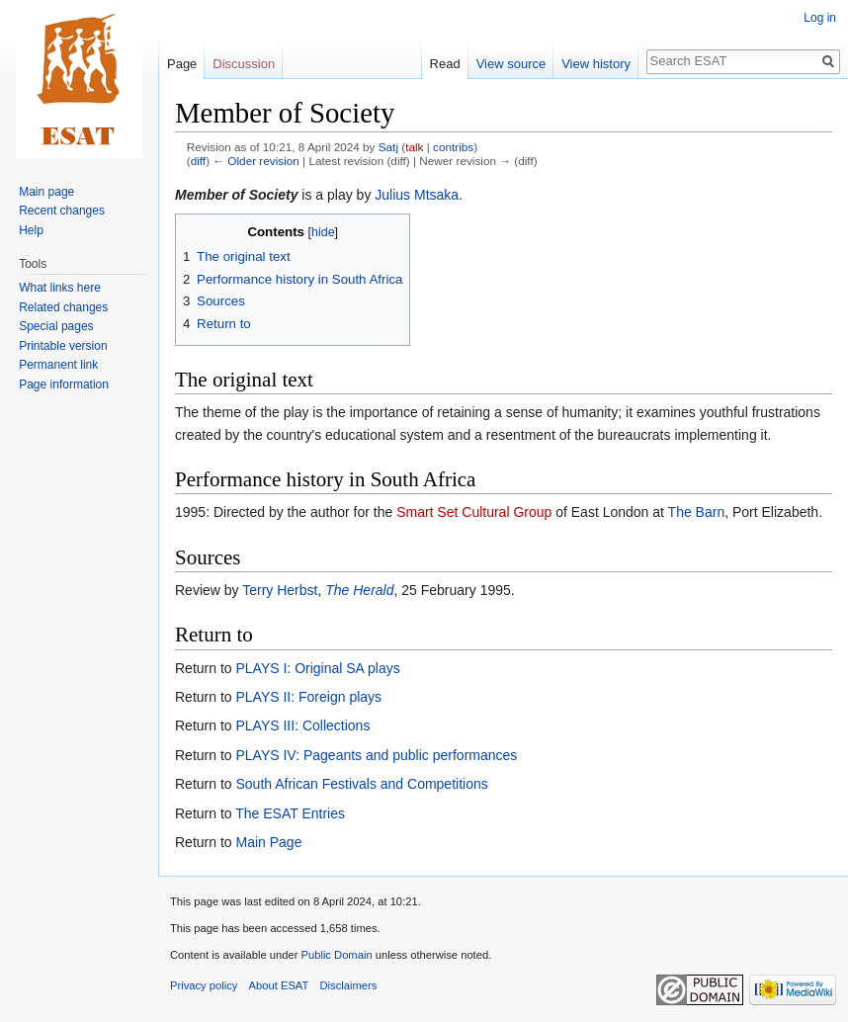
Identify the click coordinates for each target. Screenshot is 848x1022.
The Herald (359, 590)
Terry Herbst (279, 590)
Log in (820, 18)
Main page (46, 192)
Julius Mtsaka (417, 195)
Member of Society (236, 195)
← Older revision (255, 160)
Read (445, 63)
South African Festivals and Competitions (361, 784)
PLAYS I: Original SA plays (317, 668)
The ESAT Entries (290, 813)
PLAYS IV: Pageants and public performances (376, 755)
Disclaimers (349, 985)
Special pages (56, 326)
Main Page (268, 842)
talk (414, 146)
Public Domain (336, 955)
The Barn (696, 512)
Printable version (63, 346)
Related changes (63, 307)
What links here (60, 288)
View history (596, 63)
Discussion (243, 63)
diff (198, 160)
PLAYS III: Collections (302, 725)
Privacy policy (203, 985)
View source (511, 63)
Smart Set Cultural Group (473, 512)
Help (31, 230)
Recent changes (62, 210)
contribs (453, 146)
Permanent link (58, 365)
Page (182, 63)
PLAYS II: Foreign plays (308, 697)
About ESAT (279, 985)
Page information (64, 384)
